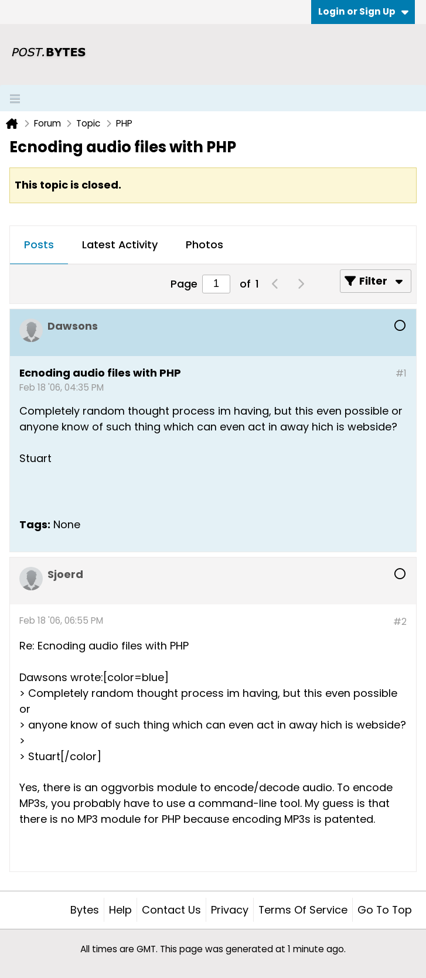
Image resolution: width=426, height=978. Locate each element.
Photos (204, 244)
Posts (39, 244)
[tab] (39, 245)
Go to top (384, 909)
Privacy (229, 909)
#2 (400, 621)
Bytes (84, 909)
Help (120, 909)
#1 (401, 373)
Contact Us (171, 909)
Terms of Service (302, 909)
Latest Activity (120, 244)
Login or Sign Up (363, 11)
